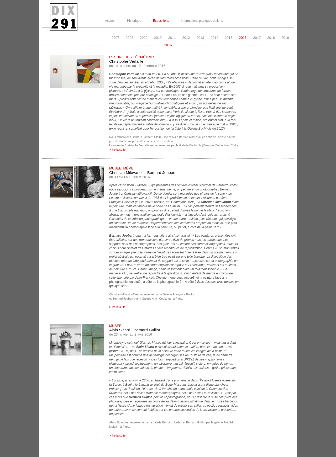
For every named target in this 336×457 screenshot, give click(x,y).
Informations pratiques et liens (202, 21)
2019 (285, 38)
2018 (271, 38)
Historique (134, 21)
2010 (158, 38)
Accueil (110, 21)
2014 (214, 38)
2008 (129, 38)
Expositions (161, 21)
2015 (228, 38)
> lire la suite (117, 149)
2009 (144, 38)
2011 (172, 38)
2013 (200, 38)
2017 (257, 38)
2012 (186, 38)
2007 (115, 38)
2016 (242, 38)
